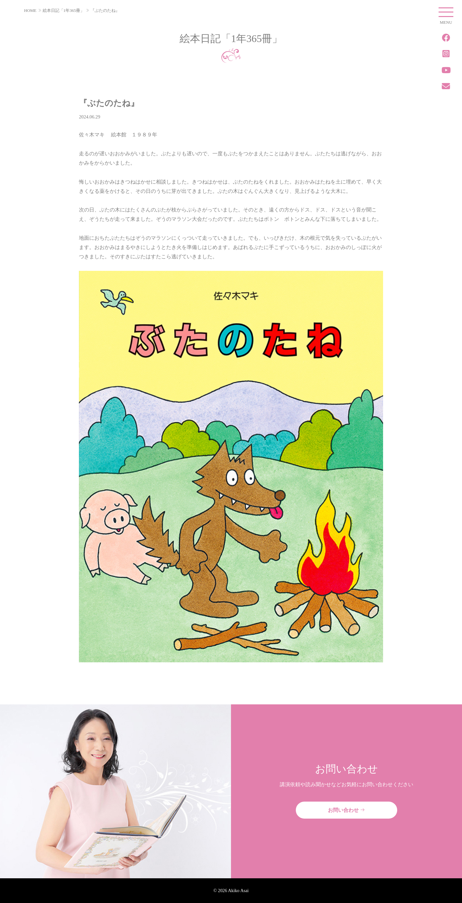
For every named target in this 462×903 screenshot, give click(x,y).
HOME (30, 10)
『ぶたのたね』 (105, 10)
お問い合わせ (346, 810)
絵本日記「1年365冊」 (63, 10)
